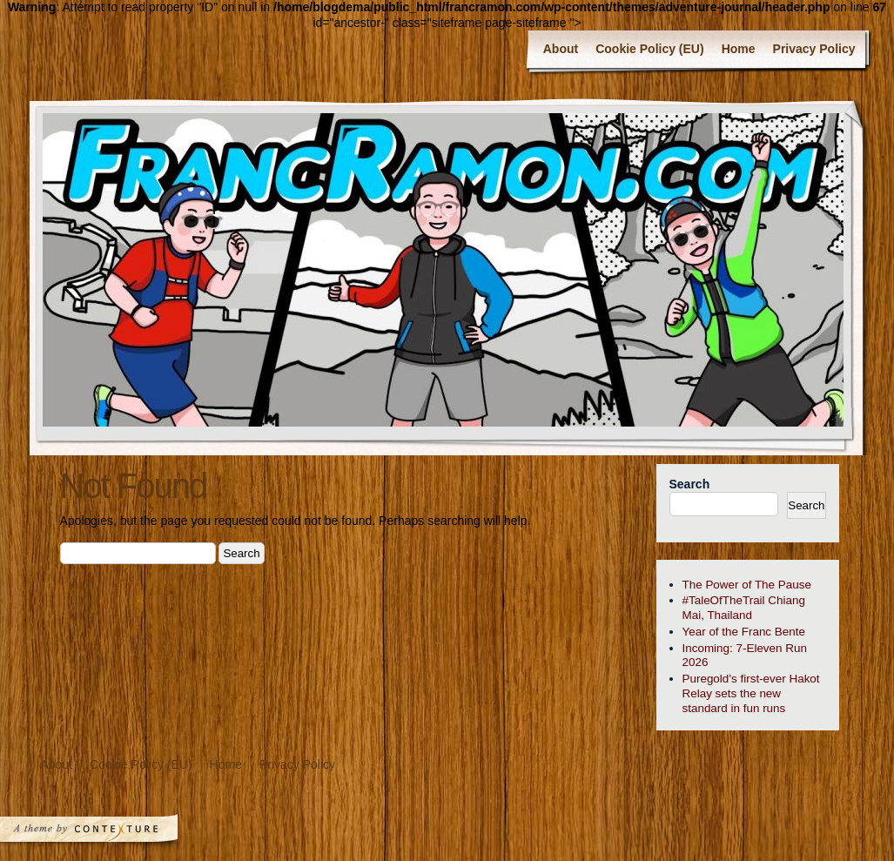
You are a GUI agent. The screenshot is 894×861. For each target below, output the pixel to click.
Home (739, 49)
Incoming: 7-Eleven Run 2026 (744, 655)
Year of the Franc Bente (743, 631)
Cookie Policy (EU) (649, 49)
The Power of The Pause (746, 584)
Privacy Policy (814, 49)
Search (689, 484)
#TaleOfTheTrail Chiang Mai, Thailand (743, 608)
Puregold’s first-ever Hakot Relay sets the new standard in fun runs (751, 693)
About (560, 49)
